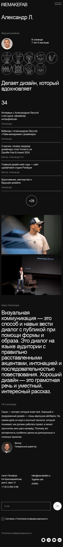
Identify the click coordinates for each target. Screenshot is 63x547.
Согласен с (26, 518)
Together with (47, 482)
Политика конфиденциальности (16, 533)
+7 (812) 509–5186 (9, 487)
